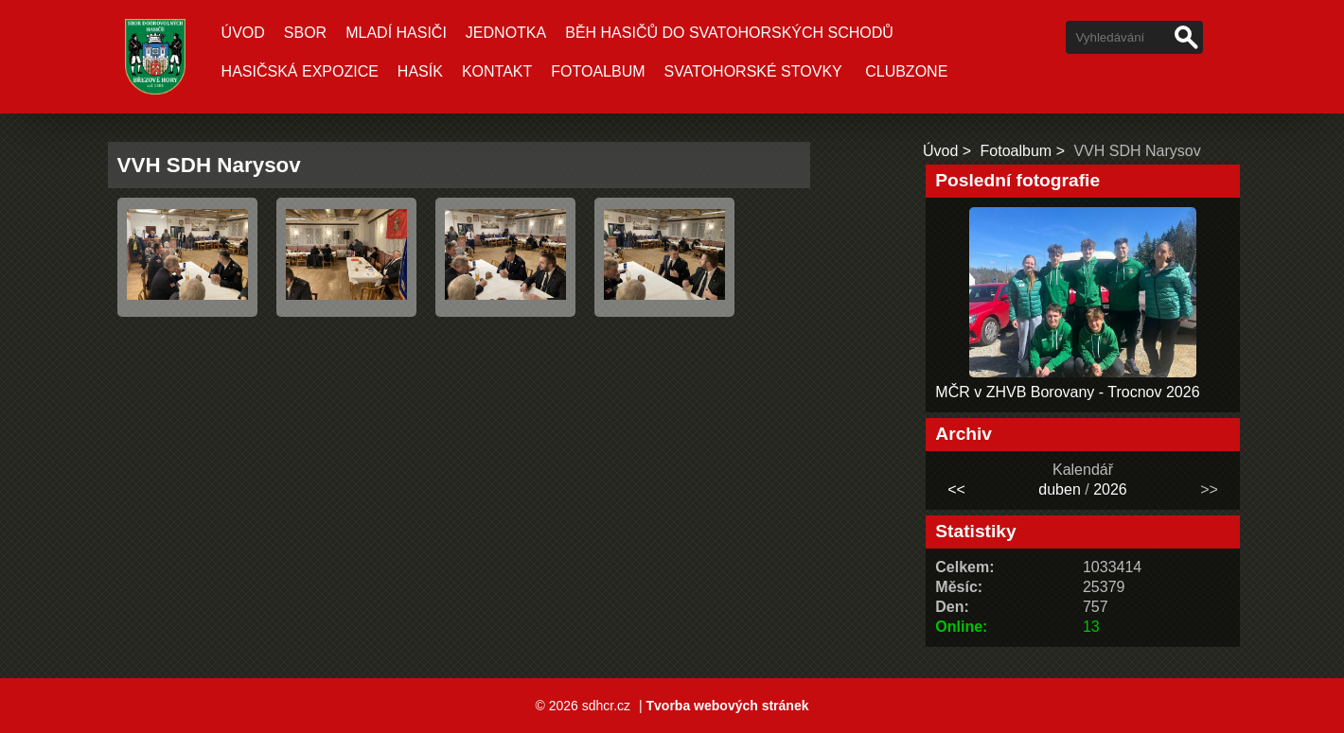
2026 (1110, 489)
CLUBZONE (906, 71)
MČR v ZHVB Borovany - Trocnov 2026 (1067, 392)
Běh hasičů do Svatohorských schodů (729, 33)
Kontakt (497, 71)
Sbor (305, 33)
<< (956, 489)
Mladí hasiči (396, 33)
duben (1059, 489)
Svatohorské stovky (753, 71)
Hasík (420, 71)
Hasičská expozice (300, 71)
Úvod (243, 33)
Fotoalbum (598, 71)
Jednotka (506, 33)
